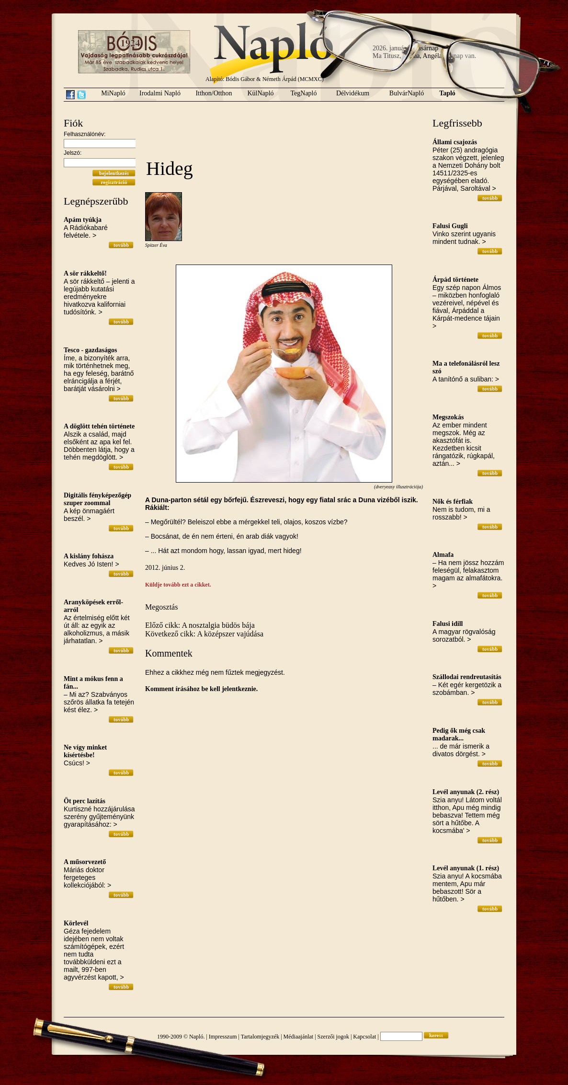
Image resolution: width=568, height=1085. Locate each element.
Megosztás (161, 607)
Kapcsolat (364, 1036)
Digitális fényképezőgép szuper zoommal (97, 499)
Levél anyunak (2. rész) (465, 792)
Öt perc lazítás (84, 801)
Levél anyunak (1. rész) (465, 868)
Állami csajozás (454, 142)
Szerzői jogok (333, 1036)
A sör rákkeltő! (85, 273)
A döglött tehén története (99, 426)
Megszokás (448, 417)
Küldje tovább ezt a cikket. (178, 584)
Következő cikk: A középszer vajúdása (204, 634)
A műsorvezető (85, 862)
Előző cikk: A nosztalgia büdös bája (200, 625)
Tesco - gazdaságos (90, 350)
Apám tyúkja (83, 219)
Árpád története (455, 279)
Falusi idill (447, 623)
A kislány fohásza (89, 556)
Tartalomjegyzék (260, 1036)
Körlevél (76, 923)
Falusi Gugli (450, 226)
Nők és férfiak (452, 501)
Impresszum (223, 1036)
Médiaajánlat (299, 1036)
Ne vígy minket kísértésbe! (85, 751)
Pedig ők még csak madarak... (458, 734)
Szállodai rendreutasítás (466, 677)
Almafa (443, 554)
